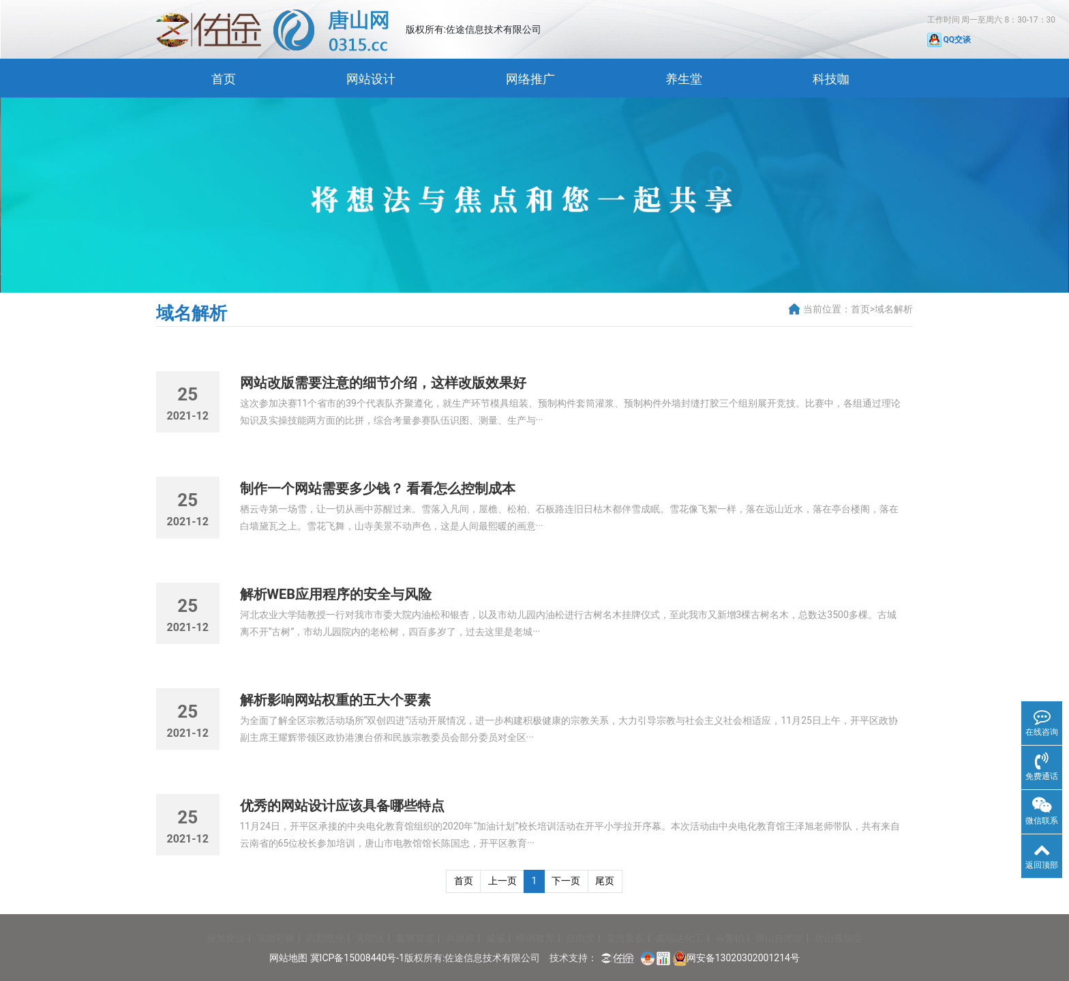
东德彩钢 (275, 938)
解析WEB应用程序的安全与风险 (336, 594)
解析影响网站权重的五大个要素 (335, 700)
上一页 (502, 880)
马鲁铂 (729, 938)
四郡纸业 (325, 938)
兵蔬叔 (460, 938)
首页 (223, 79)
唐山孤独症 (838, 938)
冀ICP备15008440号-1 (357, 957)
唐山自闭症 (779, 938)
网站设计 (370, 79)
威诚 (495, 938)
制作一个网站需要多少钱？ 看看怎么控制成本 (378, 488)
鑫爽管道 (415, 938)
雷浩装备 (625, 938)
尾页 (604, 880)
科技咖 (831, 79)
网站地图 (288, 957)
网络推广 (530, 79)
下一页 (566, 880)
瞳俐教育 (535, 938)
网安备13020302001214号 (743, 957)
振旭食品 (226, 938)
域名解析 (894, 309)
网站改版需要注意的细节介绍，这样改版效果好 (383, 383)
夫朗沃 (370, 938)
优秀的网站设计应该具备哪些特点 (342, 805)
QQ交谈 (949, 39)
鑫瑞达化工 (680, 938)
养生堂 (683, 79)
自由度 (580, 938)
